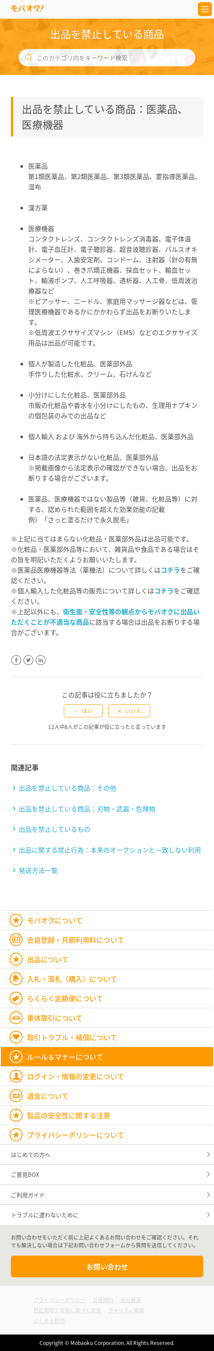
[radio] (83, 710)
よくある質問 (49, 1321)
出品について (48, 959)
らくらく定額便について (65, 998)
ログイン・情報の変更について (75, 1076)
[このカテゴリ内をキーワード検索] (107, 57)
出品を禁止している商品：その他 (67, 788)
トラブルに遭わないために (45, 1215)
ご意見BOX (25, 1174)
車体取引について (54, 1017)
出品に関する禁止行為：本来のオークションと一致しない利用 (110, 850)
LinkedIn (40, 665)
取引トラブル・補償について (72, 1037)
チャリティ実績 (126, 1310)
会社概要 (130, 1300)
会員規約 (102, 1300)
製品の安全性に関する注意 (68, 1115)
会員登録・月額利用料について (75, 939)
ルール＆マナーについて (65, 1057)
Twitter (28, 665)
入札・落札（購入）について (72, 978)
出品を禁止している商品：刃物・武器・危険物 (87, 809)
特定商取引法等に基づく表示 (67, 1310)
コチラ (170, 570)
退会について (48, 1096)
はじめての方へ (30, 1154)
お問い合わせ (107, 1266)
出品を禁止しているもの (54, 829)
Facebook (16, 665)
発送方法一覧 (38, 870)
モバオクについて (54, 920)
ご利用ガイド (28, 1195)
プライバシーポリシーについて (75, 1135)
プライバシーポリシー (59, 1300)
